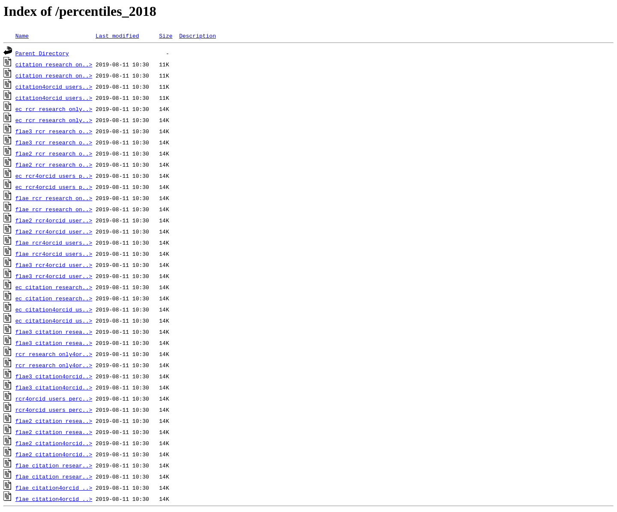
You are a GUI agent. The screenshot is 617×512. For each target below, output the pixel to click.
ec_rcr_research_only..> (53, 109)
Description (197, 35)
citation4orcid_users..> (53, 86)
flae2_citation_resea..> (53, 421)
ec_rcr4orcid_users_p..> (53, 176)
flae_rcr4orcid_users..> (53, 242)
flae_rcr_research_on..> (53, 198)
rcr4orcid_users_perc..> (53, 398)
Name (22, 35)
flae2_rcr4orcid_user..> (53, 220)
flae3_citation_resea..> (53, 331)
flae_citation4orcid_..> (53, 487)
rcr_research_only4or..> (53, 354)
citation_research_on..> (53, 64)
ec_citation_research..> (53, 287)
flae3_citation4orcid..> (53, 376)
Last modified (117, 35)
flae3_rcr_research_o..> (53, 131)
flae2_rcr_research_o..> (53, 153)
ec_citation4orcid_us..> (53, 309)
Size (165, 35)
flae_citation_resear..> (53, 465)
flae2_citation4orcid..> (53, 443)
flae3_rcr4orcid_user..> (53, 265)
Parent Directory (42, 53)
